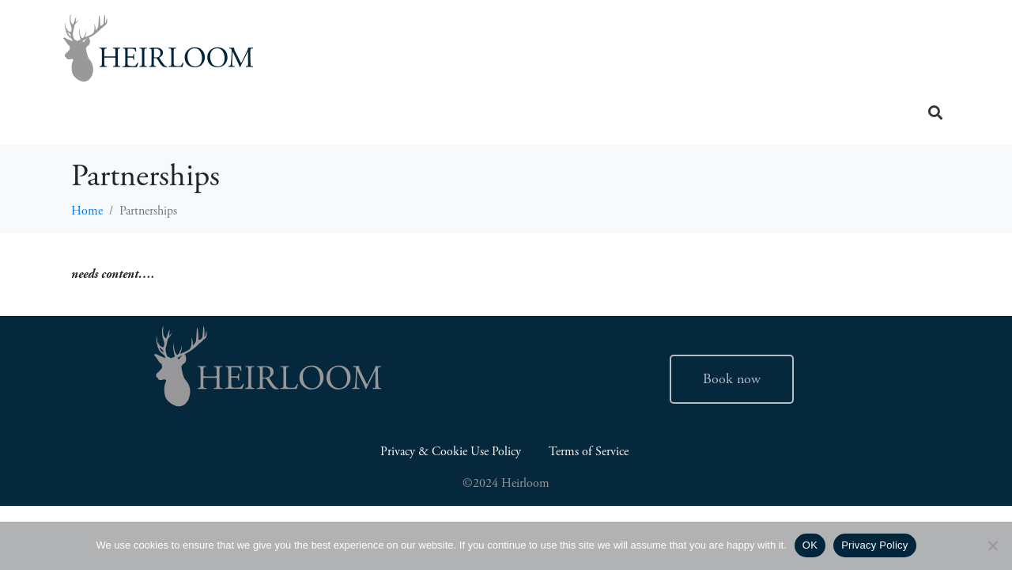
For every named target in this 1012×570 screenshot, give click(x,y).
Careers (785, 52)
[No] (992, 545)
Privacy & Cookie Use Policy (450, 451)
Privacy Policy (874, 545)
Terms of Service (590, 451)
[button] (936, 112)
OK (810, 545)
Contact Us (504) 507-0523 (834, 81)
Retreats (887, 52)
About (696, 52)
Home (455, 52)
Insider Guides (574, 52)
